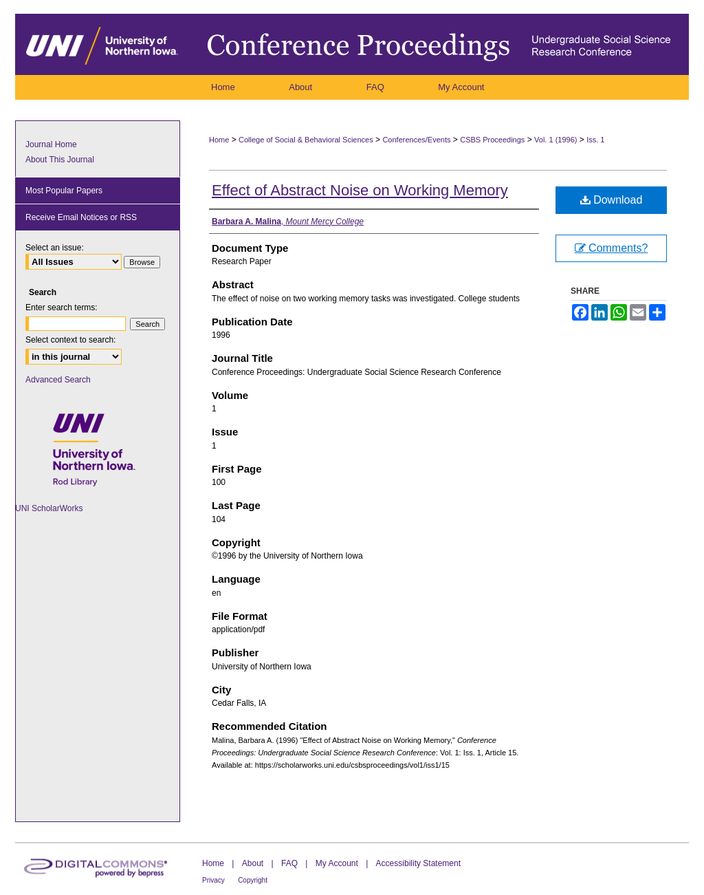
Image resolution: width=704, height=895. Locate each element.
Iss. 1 (595, 140)
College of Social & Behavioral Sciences (306, 140)
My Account (337, 863)
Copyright (252, 880)
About (252, 863)
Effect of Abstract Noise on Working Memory (360, 190)
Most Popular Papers (63, 190)
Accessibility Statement (418, 863)
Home (219, 140)
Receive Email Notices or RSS (81, 217)
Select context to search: (70, 340)
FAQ (289, 863)
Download (611, 200)
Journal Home (51, 144)
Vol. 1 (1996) (555, 140)
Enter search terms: (61, 307)
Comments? (611, 248)
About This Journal (59, 159)
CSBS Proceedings (492, 140)
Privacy (213, 880)
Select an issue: (54, 247)
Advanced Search (58, 380)
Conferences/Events (416, 140)
